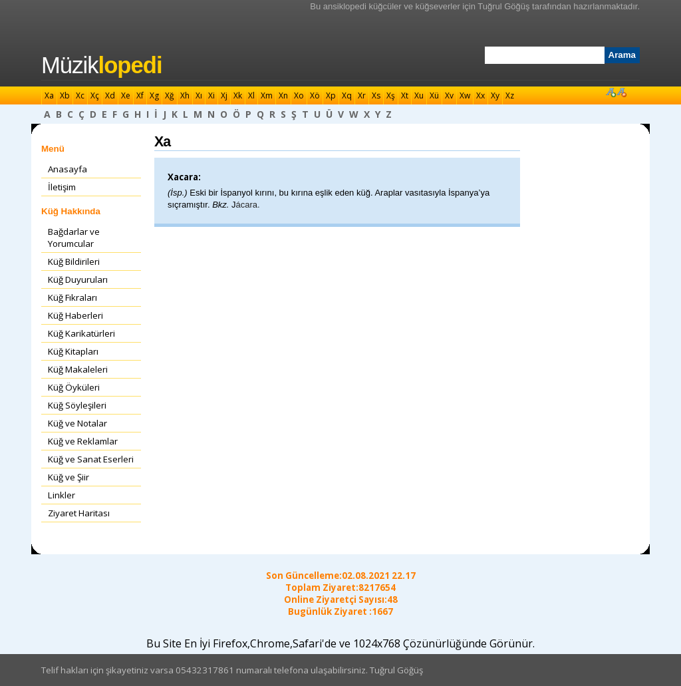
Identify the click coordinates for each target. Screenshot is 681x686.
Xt (404, 95)
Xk (237, 95)
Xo (299, 95)
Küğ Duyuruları (78, 279)
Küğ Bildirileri (74, 261)
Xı (199, 95)
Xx (480, 95)
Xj (224, 95)
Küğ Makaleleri (78, 369)
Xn (283, 95)
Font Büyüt (610, 91)
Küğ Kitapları (73, 351)
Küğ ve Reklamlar (83, 441)
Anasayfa (67, 169)
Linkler (61, 495)
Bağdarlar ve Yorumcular (74, 238)
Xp (331, 95)
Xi (211, 95)
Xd (110, 95)
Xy (495, 95)
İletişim (62, 187)
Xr (362, 95)
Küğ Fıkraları (72, 297)
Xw (465, 95)
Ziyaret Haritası (79, 513)
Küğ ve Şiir (68, 477)
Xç (94, 95)
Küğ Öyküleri (74, 387)
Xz (509, 95)
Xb (65, 95)
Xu (419, 95)
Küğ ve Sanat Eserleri (91, 459)
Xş (390, 95)
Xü (434, 95)
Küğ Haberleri (75, 315)
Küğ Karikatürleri (81, 333)
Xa (49, 95)
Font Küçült (621, 91)
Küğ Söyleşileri (77, 405)
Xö (315, 95)
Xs (376, 95)
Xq (347, 95)
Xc (80, 95)
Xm (267, 95)
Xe (125, 95)
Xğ (169, 95)
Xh (185, 95)
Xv (449, 95)
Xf (140, 95)
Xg (154, 95)
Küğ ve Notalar (77, 423)
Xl (251, 95)
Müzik (101, 65)
